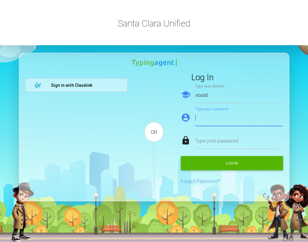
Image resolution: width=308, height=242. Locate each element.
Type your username (211, 109)
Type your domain (209, 86)
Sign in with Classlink (63, 85)
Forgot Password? (200, 181)
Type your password (216, 141)
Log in (232, 163)
